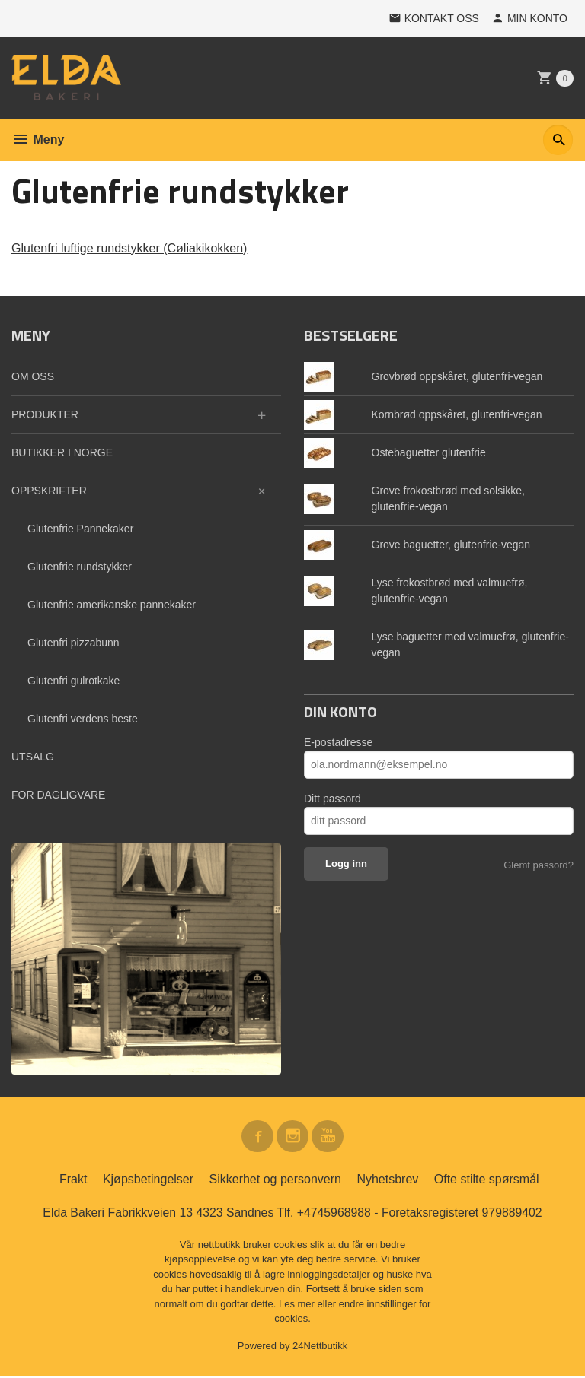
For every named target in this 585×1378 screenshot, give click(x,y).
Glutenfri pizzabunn (73, 643)
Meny (37, 139)
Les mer (298, 1305)
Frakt (73, 1180)
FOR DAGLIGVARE (58, 795)
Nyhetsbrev (387, 1180)
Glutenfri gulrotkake (73, 681)
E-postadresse (338, 742)
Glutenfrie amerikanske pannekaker (111, 605)
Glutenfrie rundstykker (79, 566)
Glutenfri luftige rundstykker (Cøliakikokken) (129, 248)
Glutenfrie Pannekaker (80, 528)
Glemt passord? (538, 865)
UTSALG (32, 757)
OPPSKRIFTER (49, 490)
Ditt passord (332, 798)
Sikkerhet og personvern (275, 1180)
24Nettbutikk (319, 1347)
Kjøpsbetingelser (148, 1180)
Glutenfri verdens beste (82, 719)
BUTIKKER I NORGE (62, 452)
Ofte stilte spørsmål (486, 1180)
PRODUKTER (44, 414)
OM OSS (32, 376)
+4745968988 (334, 1214)
